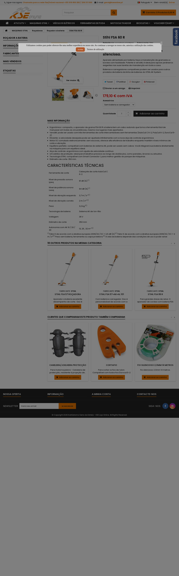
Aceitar (80, 49)
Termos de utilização (95, 49)
